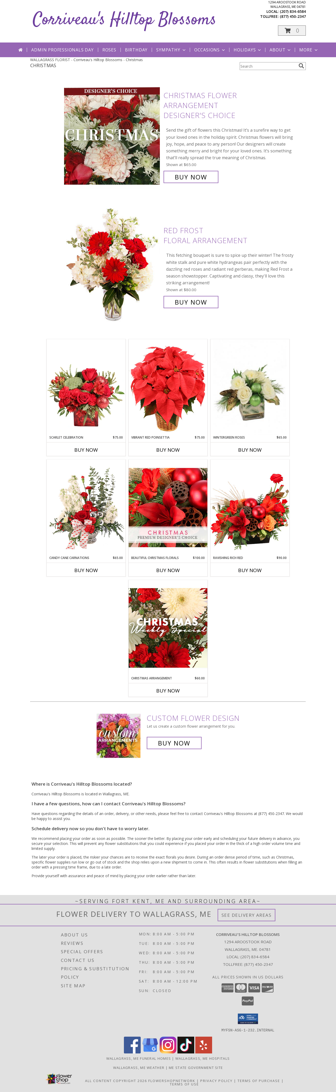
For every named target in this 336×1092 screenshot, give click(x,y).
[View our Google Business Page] (150, 1051)
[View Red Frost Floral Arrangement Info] (112, 266)
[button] (292, 30)
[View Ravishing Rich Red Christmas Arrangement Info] (250, 507)
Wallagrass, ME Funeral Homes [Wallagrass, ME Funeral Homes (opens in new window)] (138, 1058)
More (308, 50)
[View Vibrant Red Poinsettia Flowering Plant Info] (168, 387)
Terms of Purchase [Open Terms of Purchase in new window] (259, 1080)
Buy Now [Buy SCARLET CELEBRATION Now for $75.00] (86, 449)
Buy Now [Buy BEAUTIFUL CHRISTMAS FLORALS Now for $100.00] (168, 570)
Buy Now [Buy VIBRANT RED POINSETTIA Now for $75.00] (168, 449)
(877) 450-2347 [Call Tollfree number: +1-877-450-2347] (258, 964)
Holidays (248, 50)
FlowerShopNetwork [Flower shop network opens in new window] (171, 1080)
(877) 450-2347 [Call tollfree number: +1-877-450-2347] (293, 16)
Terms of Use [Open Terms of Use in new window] (184, 1084)
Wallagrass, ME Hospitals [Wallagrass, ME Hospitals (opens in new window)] (202, 1058)
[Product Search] (268, 66)
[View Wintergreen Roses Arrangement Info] (250, 387)
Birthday (136, 50)
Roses (109, 50)
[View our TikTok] (185, 1051)
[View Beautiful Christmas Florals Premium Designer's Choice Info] (168, 507)
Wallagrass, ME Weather (139, 1067)
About (281, 50)
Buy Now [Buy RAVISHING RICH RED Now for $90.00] (250, 570)
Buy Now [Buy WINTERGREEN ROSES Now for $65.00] (250, 449)
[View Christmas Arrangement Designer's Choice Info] (168, 627)
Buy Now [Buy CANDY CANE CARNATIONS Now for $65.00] (86, 570)
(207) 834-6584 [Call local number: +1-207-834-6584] (293, 11)
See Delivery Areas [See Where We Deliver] (247, 915)
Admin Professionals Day (62, 50)
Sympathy (171, 50)
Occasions (210, 50)
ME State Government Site (196, 1067)
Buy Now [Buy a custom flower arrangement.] (174, 743)
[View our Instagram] (168, 1051)
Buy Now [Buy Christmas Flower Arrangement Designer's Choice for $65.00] (191, 177)
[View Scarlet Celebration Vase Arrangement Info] (86, 387)
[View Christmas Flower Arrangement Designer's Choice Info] (112, 136)
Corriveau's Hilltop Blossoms (124, 20)
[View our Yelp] (203, 1051)
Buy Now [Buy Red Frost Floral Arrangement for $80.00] (191, 302)
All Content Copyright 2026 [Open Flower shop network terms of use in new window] (116, 1080)
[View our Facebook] (132, 1051)
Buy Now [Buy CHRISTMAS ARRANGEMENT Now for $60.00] (168, 690)
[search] (301, 66)
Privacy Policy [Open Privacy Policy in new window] (216, 1080)
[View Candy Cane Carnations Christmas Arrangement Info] (86, 507)
